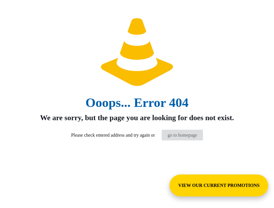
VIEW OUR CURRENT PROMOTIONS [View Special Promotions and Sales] (219, 185)
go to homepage (182, 135)
